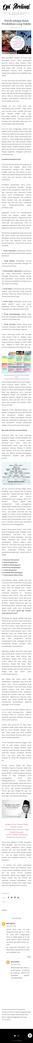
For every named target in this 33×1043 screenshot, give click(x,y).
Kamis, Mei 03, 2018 (11, 926)
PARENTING (10, 902)
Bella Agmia (10, 923)
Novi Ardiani (15, 962)
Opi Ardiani (19, 1040)
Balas (29, 957)
